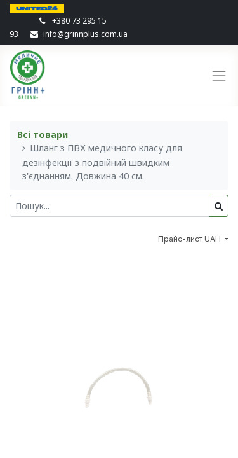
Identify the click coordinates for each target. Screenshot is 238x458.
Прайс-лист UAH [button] (190, 239)
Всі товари (42, 134)
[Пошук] (218, 206)
